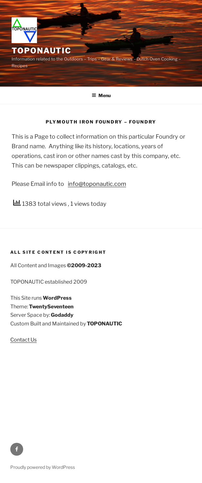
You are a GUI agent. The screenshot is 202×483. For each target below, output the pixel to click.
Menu (101, 95)
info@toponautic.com (97, 183)
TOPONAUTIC (41, 50)
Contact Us (23, 340)
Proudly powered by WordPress (42, 467)
